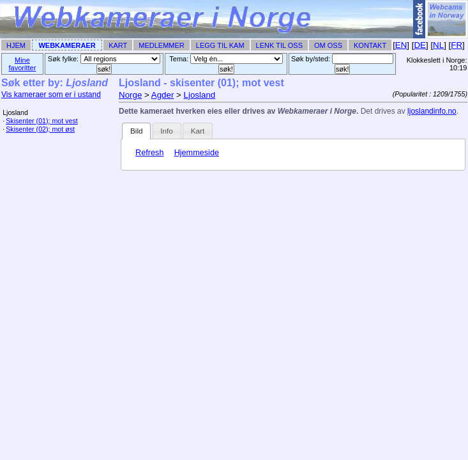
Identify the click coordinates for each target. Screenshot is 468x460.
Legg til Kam (220, 45)
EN (401, 45)
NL (438, 45)
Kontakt (370, 45)
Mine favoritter (22, 64)
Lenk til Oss (279, 45)
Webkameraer (66, 45)
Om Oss (328, 45)
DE (420, 45)
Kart (118, 45)
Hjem (16, 45)
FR (456, 45)
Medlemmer (162, 45)
